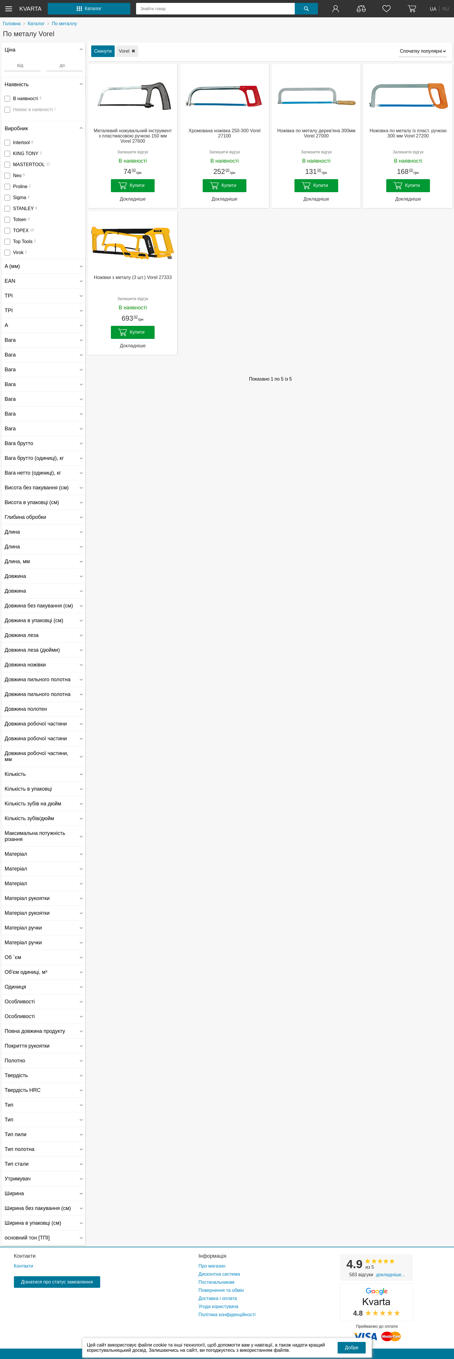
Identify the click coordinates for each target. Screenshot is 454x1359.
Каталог (36, 23)
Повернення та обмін (221, 1290)
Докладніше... (390, 1274)
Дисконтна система (219, 1274)
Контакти (25, 1256)
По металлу (64, 23)
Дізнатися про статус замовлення (57, 1281)
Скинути (103, 51)
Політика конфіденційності (227, 1314)
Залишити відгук (132, 152)
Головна (12, 23)
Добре (351, 1347)
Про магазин (212, 1265)
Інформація (212, 1256)
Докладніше (133, 198)
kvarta (30, 8)
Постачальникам (217, 1282)
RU (445, 9)
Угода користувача (219, 1306)
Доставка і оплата (218, 1298)
